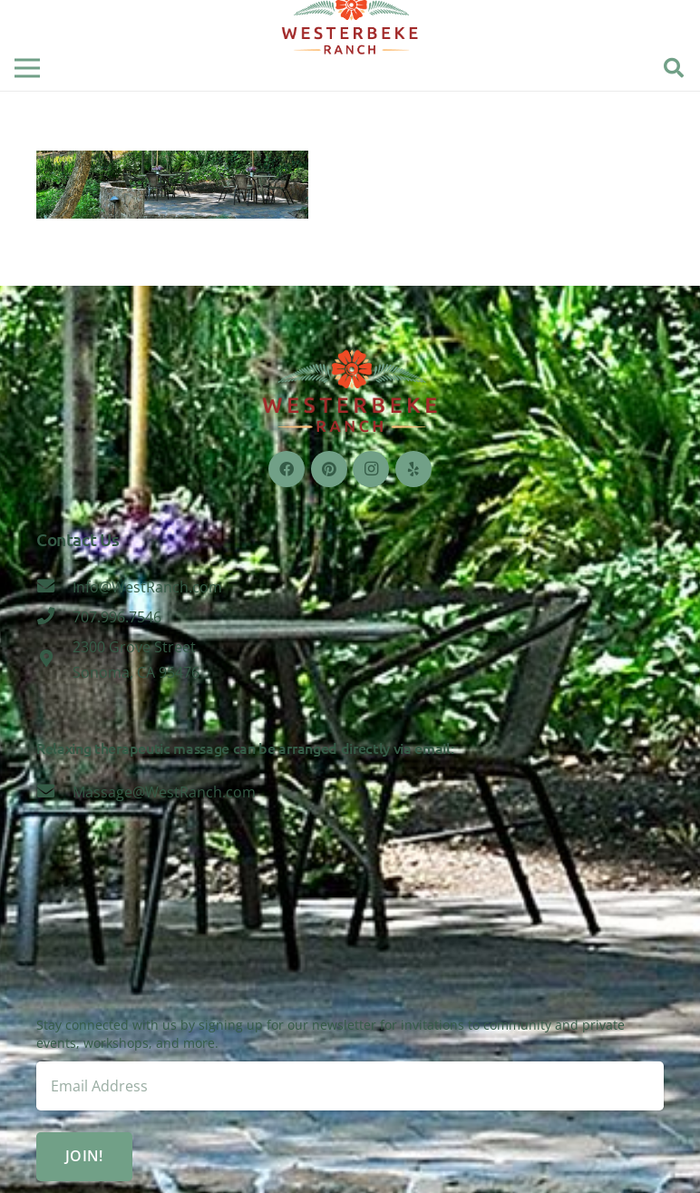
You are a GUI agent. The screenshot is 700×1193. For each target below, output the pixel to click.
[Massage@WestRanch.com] (54, 792)
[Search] (673, 68)
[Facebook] (286, 469)
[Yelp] (413, 469)
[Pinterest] (329, 469)
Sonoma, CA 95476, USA (350, 948)
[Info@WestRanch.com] (54, 587)
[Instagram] (371, 469)
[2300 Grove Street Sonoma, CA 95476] (54, 659)
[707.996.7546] (54, 617)
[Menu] (27, 68)
